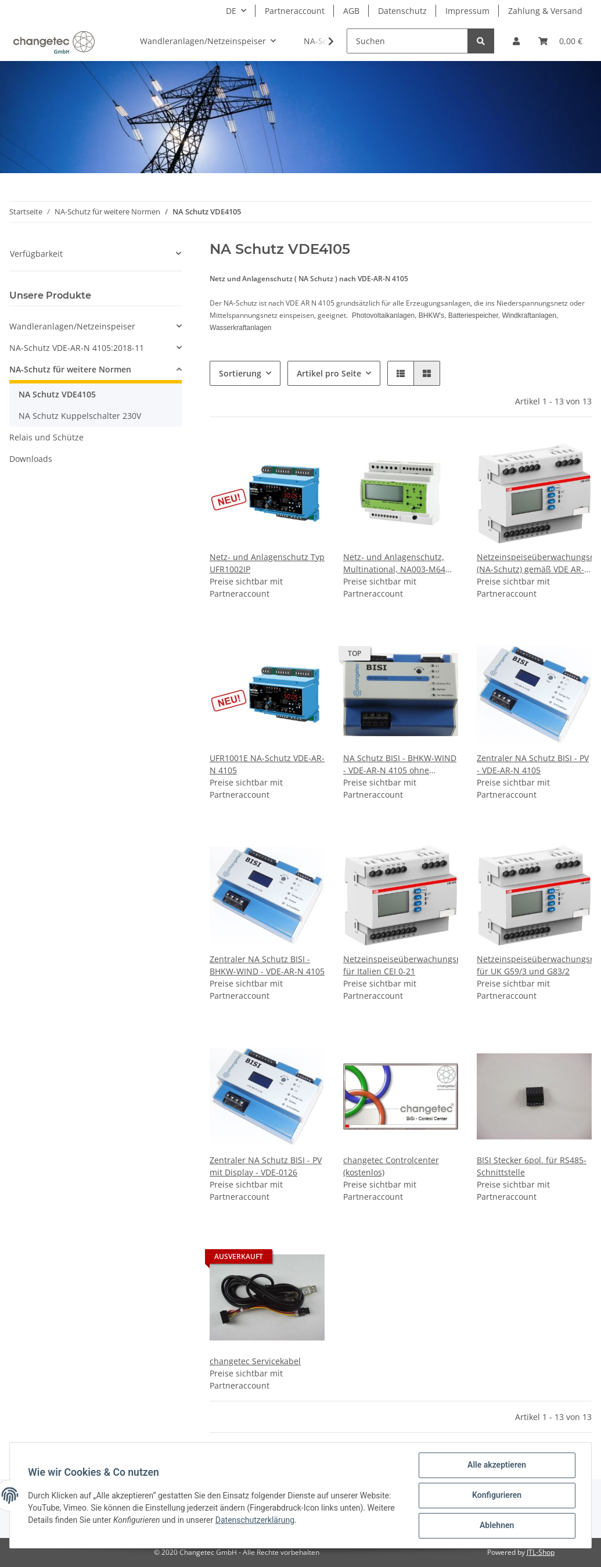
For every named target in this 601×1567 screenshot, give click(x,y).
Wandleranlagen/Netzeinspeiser (72, 326)
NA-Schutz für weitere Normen (70, 369)
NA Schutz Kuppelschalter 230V (80, 415)
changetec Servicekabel (255, 1361)
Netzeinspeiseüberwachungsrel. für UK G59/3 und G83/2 (534, 965)
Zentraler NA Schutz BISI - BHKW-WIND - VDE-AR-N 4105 (267, 965)
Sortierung (240, 373)
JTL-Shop (541, 1552)
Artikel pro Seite (329, 373)
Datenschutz (402, 10)
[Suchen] (407, 40)
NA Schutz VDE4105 (57, 394)
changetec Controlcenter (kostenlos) (391, 1166)
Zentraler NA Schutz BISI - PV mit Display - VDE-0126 (266, 1166)
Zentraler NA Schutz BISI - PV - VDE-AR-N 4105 (533, 764)
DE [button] (231, 10)
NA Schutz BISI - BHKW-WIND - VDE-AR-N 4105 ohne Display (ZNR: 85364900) (399, 764)
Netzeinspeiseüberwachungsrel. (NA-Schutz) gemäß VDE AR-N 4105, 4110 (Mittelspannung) (534, 563)
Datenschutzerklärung (254, 1520)
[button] (516, 41)
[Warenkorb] (560, 41)
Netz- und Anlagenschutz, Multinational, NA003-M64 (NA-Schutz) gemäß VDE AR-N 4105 (400, 563)
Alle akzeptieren (496, 1465)
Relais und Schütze (46, 437)
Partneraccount (295, 10)
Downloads (30, 458)
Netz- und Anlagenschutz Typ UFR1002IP (267, 563)
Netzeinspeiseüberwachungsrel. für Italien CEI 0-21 (400, 965)
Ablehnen (496, 1525)
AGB (351, 10)
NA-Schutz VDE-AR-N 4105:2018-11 (76, 347)
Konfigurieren (496, 1495)
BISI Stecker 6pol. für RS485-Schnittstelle (531, 1166)
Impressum (467, 10)
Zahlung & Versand (545, 10)
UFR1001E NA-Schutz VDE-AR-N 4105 (267, 764)
